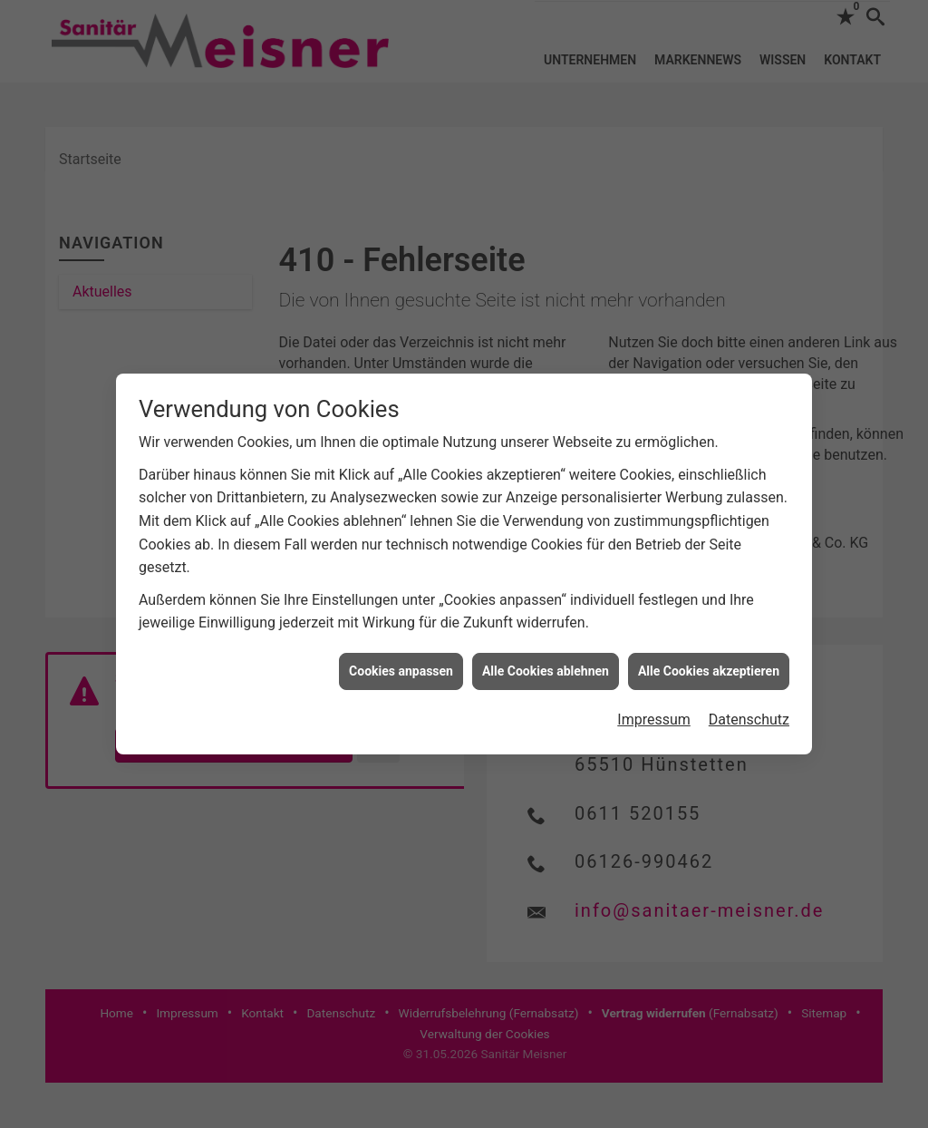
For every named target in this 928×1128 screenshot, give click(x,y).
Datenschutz (749, 719)
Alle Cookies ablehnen (545, 671)
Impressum (654, 719)
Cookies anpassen (401, 671)
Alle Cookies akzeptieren (708, 671)
